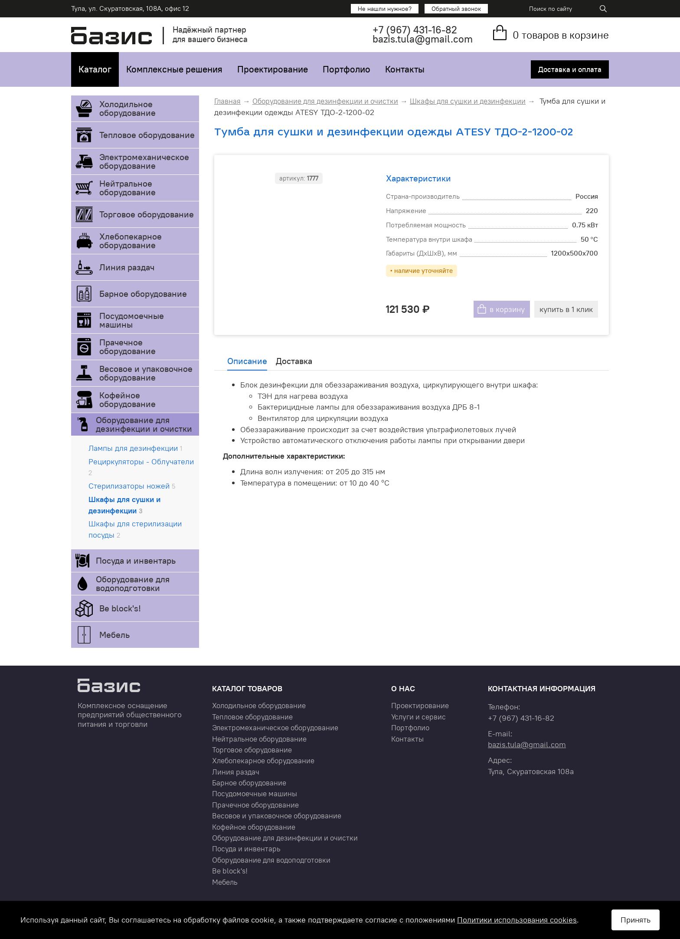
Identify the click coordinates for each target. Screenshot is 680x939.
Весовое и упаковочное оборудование (146, 373)
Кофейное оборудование (127, 399)
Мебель (114, 634)
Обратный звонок (456, 9)
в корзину (507, 309)
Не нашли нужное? (385, 9)
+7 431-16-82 (415, 29)
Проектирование (272, 69)
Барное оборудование (143, 293)
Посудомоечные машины (131, 320)
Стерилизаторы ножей (131, 486)
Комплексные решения (174, 69)
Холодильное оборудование (127, 108)
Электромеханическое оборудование (144, 161)
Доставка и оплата (570, 69)
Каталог (94, 69)
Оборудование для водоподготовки (133, 583)
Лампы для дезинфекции (135, 448)
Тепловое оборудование (147, 134)
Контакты (405, 69)
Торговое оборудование (146, 214)
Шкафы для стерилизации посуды (135, 529)
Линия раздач (126, 267)
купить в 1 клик (566, 309)
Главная (227, 101)
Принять (636, 920)
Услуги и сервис (418, 717)
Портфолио (346, 69)
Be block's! (120, 608)
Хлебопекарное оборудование (130, 240)
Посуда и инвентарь (136, 560)
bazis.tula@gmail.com (423, 39)
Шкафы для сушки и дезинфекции (124, 504)
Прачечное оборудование (127, 346)
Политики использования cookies (517, 920)
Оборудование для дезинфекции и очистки (144, 424)
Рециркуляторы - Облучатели (141, 466)
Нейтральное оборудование (127, 187)
